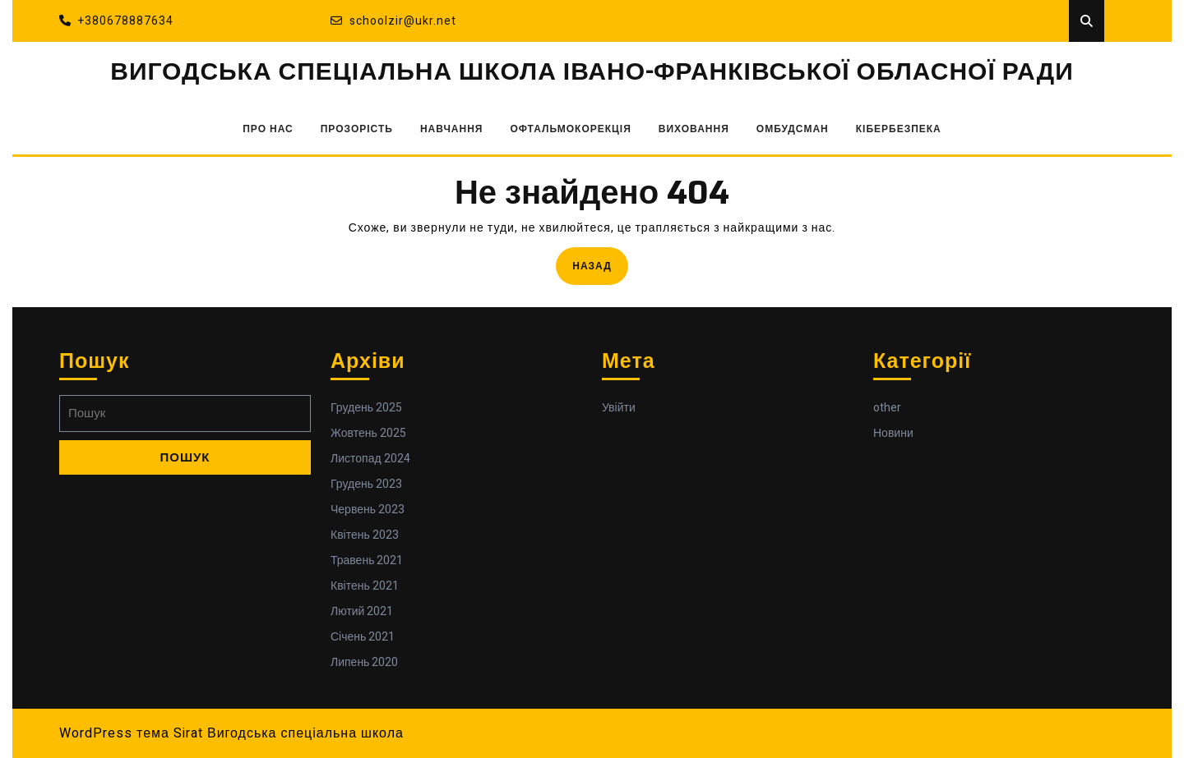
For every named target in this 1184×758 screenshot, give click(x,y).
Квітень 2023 (365, 535)
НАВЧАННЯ (451, 129)
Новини (893, 433)
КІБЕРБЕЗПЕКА (898, 129)
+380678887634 (116, 21)
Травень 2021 (367, 560)
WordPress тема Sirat (131, 733)
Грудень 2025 (366, 407)
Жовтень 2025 (368, 433)
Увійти (619, 407)
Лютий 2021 (362, 611)
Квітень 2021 (365, 586)
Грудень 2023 (366, 484)
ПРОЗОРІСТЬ (357, 129)
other (887, 407)
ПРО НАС (268, 129)
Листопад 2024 (370, 458)
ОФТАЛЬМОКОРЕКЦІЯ (571, 129)
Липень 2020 (364, 662)
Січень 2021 (363, 636)
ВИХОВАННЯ (694, 129)
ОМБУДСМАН (792, 129)
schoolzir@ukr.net (393, 21)
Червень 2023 (368, 509)
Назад (600, 264)
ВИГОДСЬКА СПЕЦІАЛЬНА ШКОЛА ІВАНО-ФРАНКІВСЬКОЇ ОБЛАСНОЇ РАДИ (592, 72)
